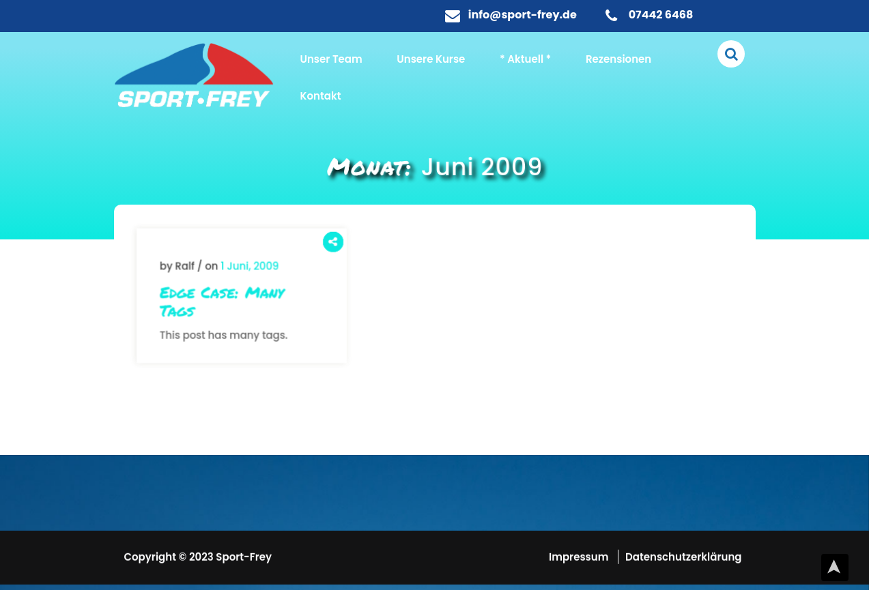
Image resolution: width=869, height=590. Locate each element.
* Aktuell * (526, 59)
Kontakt (320, 96)
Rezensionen (618, 59)
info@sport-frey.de (522, 15)
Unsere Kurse (431, 59)
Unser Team (331, 59)
